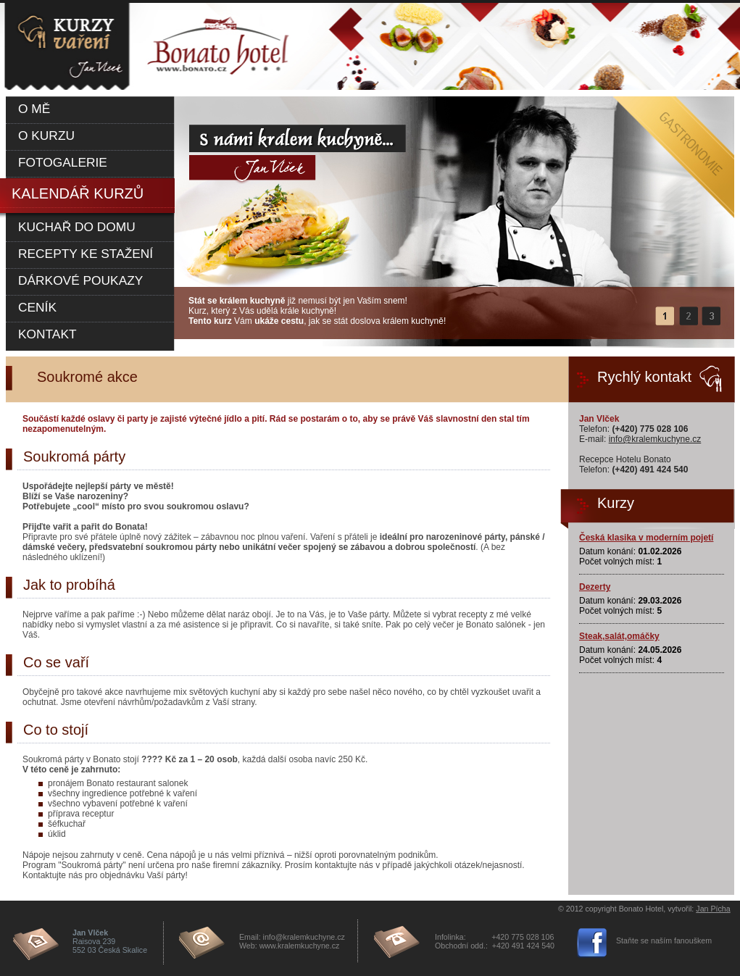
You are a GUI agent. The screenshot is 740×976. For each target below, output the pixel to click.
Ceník (37, 307)
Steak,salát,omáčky (619, 636)
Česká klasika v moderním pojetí (646, 538)
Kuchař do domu (77, 227)
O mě (34, 108)
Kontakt (47, 334)
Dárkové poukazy (80, 280)
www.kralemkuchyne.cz (299, 945)
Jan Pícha (713, 908)
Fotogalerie (62, 162)
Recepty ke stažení (85, 253)
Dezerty (594, 587)
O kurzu (46, 135)
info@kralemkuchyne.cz (655, 439)
